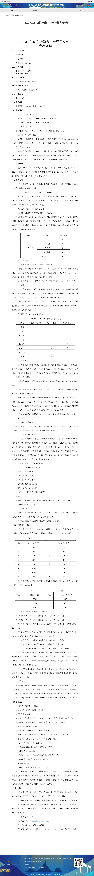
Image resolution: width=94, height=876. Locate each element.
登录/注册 (90, 1)
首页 (13, 15)
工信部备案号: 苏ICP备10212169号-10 (54, 874)
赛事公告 (17, 15)
